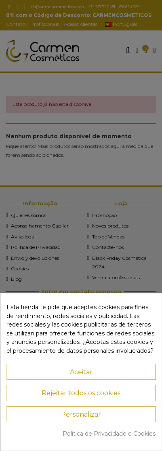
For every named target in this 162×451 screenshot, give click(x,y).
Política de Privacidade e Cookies (109, 433)
